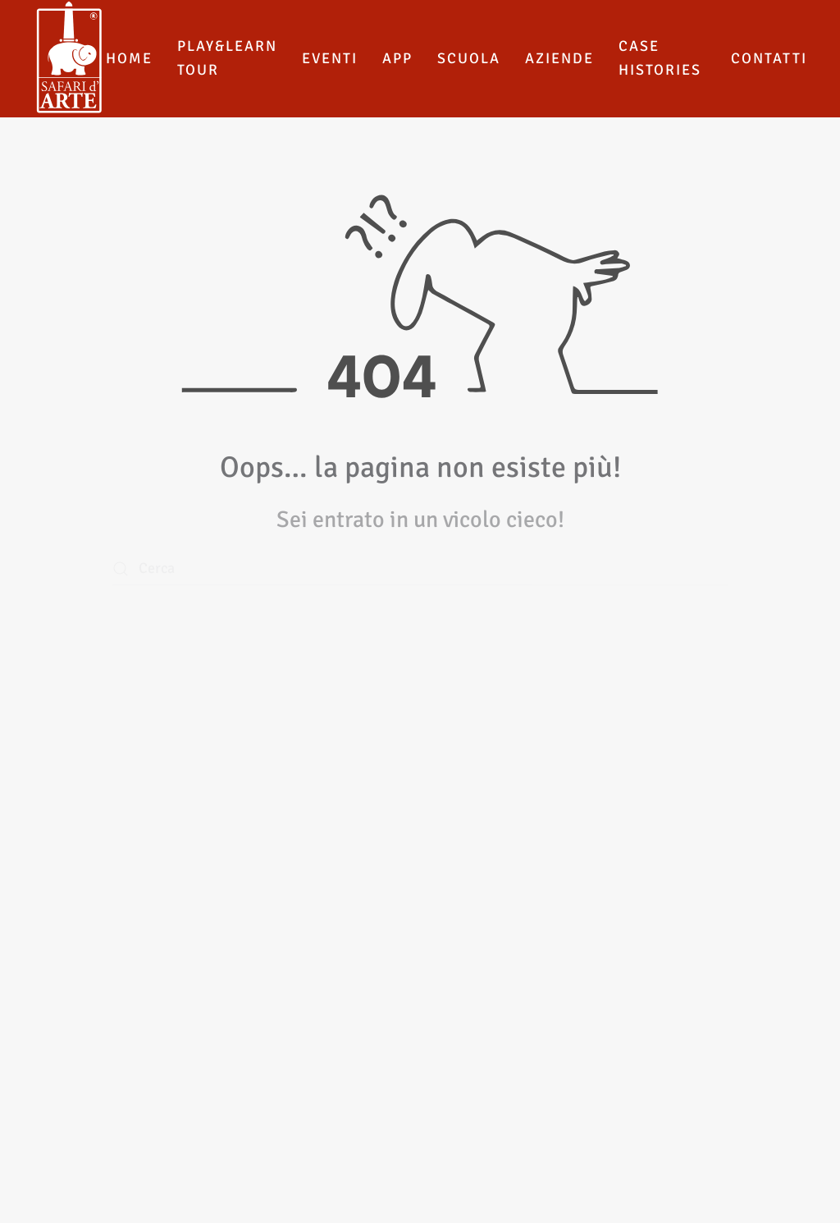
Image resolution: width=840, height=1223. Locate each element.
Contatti (769, 58)
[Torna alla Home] (69, 58)
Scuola (468, 58)
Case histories (660, 58)
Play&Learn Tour (227, 58)
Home (129, 58)
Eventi (330, 58)
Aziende (559, 58)
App (397, 58)
